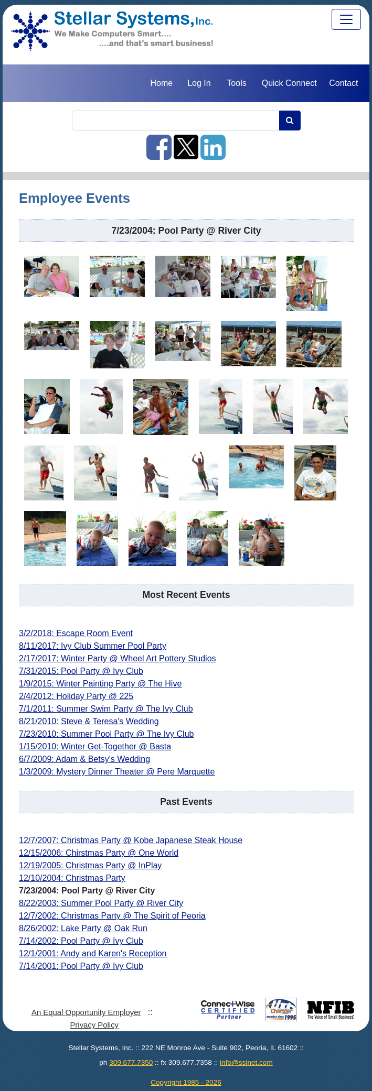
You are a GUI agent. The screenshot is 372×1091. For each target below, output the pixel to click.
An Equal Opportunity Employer (86, 1012)
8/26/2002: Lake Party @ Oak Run (83, 928)
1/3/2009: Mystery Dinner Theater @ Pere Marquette (117, 771)
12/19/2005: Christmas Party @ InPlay (90, 865)
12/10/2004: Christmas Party (72, 878)
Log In (198, 83)
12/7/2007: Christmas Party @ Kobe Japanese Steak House (130, 840)
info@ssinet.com (246, 1062)
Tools (236, 83)
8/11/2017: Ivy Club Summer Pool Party (92, 645)
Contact (343, 83)
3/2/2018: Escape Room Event (76, 633)
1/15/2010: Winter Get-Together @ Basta (95, 746)
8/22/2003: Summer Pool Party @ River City (101, 903)
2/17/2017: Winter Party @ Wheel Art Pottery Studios (117, 658)
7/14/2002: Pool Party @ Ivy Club (81, 940)
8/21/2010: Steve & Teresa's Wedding (89, 721)
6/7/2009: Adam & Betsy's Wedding (84, 759)
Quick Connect (289, 83)
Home (161, 83)
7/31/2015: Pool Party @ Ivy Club (81, 671)
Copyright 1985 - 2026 (186, 1082)
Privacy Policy (94, 1025)
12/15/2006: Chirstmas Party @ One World (98, 852)
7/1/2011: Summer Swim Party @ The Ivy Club (106, 708)
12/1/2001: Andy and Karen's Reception (92, 953)
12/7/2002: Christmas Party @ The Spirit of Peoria (112, 915)
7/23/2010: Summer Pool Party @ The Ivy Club (106, 733)
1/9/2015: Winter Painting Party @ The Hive (100, 683)
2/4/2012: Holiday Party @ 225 (76, 696)
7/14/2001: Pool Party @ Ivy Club (81, 966)
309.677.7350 (131, 1062)
